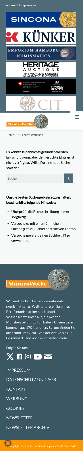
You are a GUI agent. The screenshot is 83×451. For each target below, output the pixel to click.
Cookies (15, 408)
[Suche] (39, 178)
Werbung (16, 398)
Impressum (18, 369)
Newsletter (19, 417)
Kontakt (16, 389)
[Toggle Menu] (76, 117)
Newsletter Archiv (27, 427)
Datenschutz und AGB (31, 379)
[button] (8, 443)
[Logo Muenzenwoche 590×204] (27, 121)
